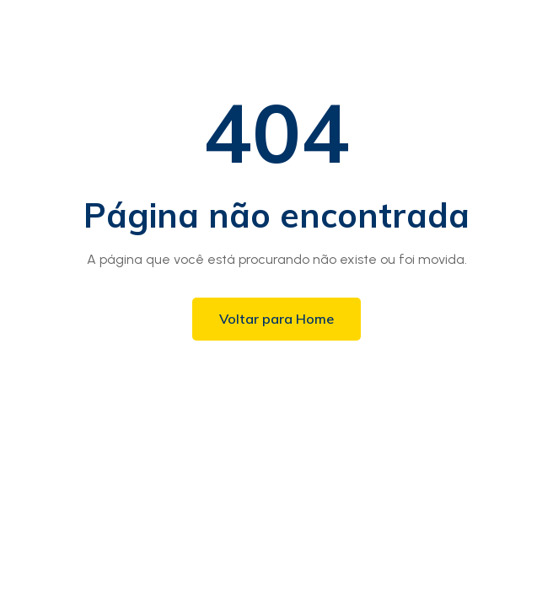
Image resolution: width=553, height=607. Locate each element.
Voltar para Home (276, 318)
